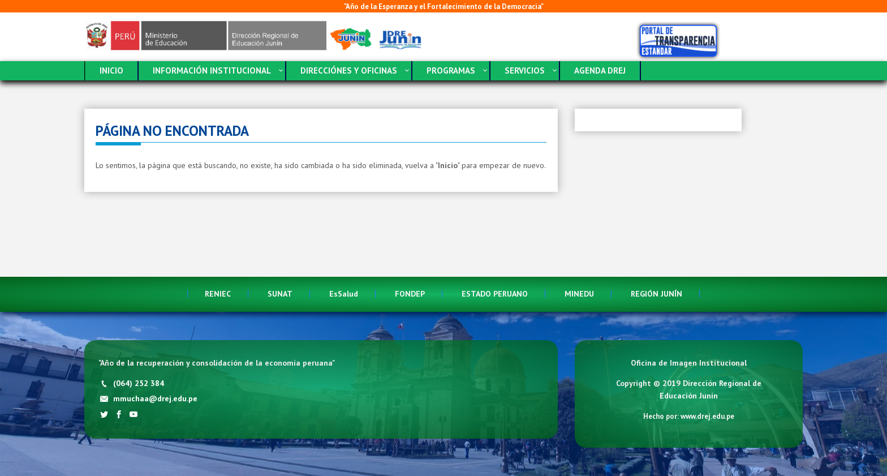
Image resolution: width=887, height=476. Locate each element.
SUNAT (280, 294)
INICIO (111, 70)
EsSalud (343, 294)
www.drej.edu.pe (707, 416)
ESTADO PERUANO (495, 294)
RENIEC (218, 294)
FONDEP (410, 294)
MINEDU (579, 294)
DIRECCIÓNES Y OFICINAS (348, 70)
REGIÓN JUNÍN (656, 294)
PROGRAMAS (451, 70)
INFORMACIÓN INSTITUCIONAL (212, 70)
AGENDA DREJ (600, 70)
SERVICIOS (525, 70)
